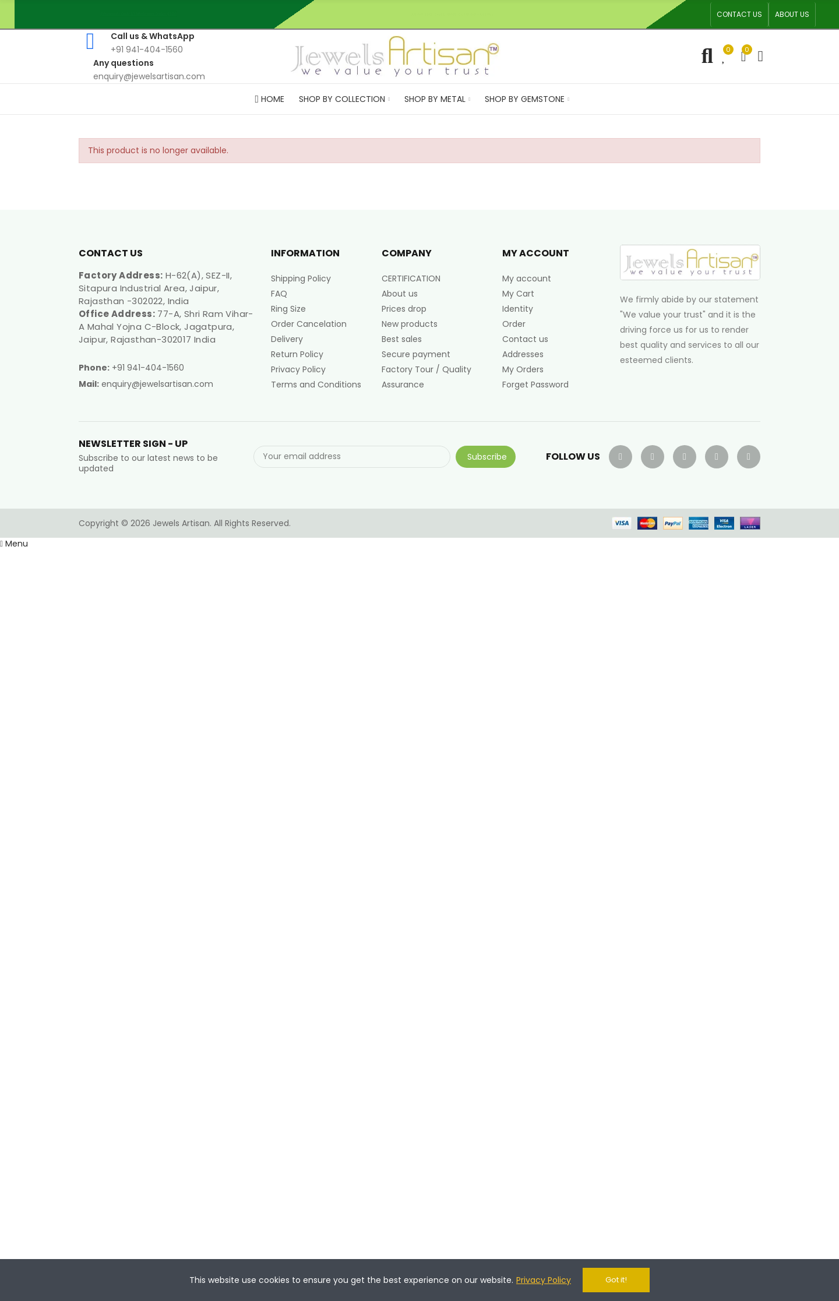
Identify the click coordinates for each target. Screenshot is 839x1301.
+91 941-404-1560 (148, 367)
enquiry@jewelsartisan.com (157, 384)
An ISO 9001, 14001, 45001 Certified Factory (457, 14)
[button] (739, 14)
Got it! (616, 1279)
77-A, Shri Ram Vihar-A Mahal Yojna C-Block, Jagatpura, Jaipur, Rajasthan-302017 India (166, 326)
